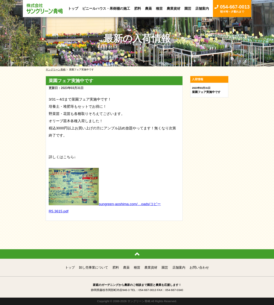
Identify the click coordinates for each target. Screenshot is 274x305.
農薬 (126, 267)
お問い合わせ (199, 267)
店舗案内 (178, 267)
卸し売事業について (93, 267)
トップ (70, 267)
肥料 (115, 267)
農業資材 (150, 267)
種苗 (137, 267)
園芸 (165, 267)
